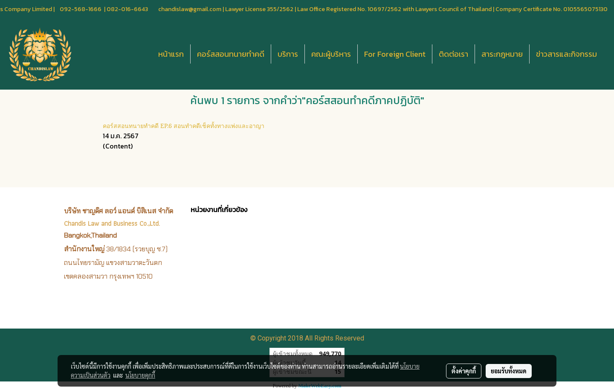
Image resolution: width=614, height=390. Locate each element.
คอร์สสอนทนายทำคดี (230, 54)
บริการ (288, 54)
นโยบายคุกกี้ (140, 375)
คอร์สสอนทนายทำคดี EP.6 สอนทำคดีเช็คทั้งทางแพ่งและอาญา (183, 125)
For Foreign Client (395, 54)
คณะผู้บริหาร (331, 54)
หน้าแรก (171, 54)
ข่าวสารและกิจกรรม (566, 54)
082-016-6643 (127, 9)
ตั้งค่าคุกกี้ (464, 371)
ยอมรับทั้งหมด (509, 371)
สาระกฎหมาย (502, 54)
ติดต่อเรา (453, 54)
